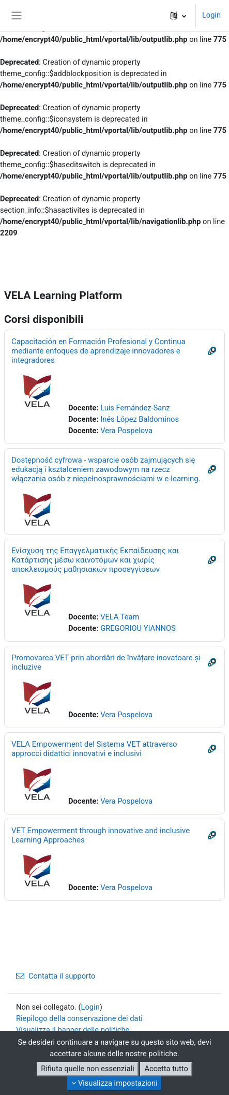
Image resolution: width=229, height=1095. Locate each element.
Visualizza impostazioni (114, 1083)
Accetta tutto (166, 1068)
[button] (178, 15)
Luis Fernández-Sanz (135, 407)
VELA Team (119, 617)
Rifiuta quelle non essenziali (87, 1068)
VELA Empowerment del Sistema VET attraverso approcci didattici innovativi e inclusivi (94, 748)
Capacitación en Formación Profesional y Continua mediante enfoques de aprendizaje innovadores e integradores (98, 351)
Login (211, 15)
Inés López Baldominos (139, 419)
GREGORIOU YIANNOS (138, 628)
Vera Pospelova (126, 430)
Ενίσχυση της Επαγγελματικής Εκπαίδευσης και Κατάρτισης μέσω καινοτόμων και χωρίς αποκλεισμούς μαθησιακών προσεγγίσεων (95, 560)
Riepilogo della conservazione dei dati (79, 1018)
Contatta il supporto (55, 976)
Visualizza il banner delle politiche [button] (72, 1029)
